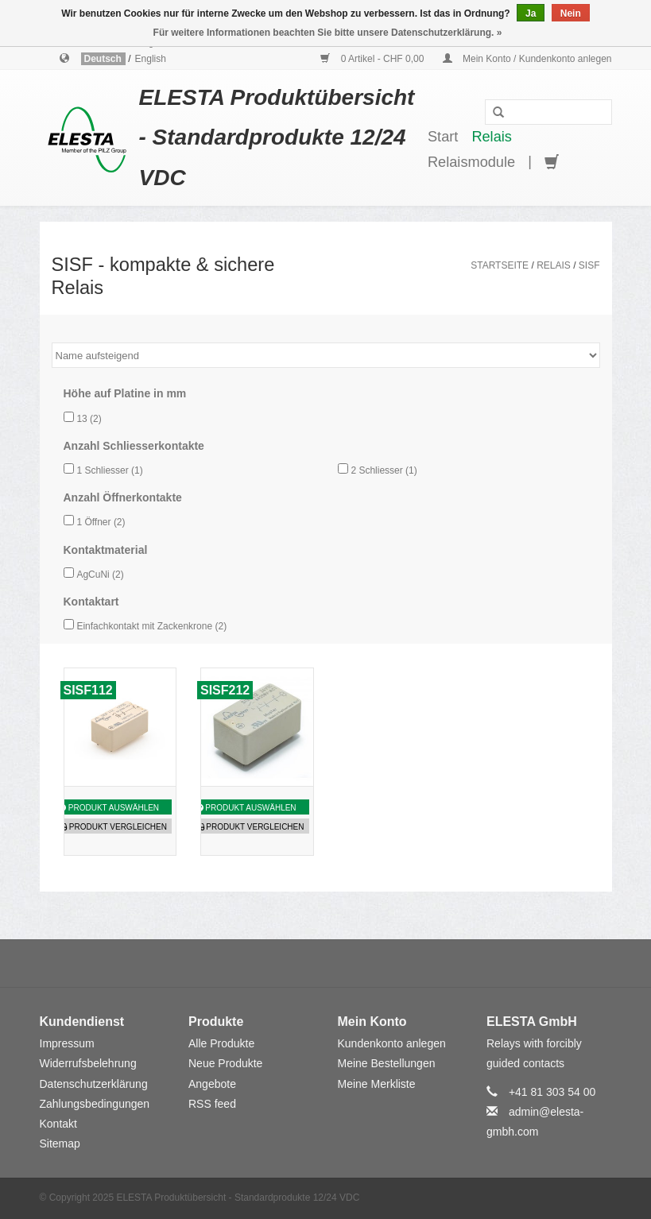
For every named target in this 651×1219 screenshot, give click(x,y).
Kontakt (58, 1123)
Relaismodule (471, 162)
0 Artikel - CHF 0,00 (373, 58)
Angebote (212, 1084)
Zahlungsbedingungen (95, 1103)
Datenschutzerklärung (94, 1084)
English (150, 58)
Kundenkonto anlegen (392, 1043)
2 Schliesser (384, 470)
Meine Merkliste (377, 1084)
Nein (570, 13)
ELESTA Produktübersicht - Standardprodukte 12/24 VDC (277, 137)
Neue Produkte (225, 1063)
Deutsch (104, 58)
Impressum (67, 1043)
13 (88, 418)
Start (443, 137)
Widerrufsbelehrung (88, 1063)
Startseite (500, 265)
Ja (530, 13)
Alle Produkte (221, 1043)
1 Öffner (100, 522)
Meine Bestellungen (387, 1063)
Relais (491, 137)
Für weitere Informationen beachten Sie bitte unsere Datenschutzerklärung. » (327, 32)
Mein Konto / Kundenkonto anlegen (527, 58)
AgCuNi (99, 574)
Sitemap (60, 1143)
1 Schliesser (109, 470)
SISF (589, 265)
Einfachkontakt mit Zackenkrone (151, 626)
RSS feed (212, 1103)
